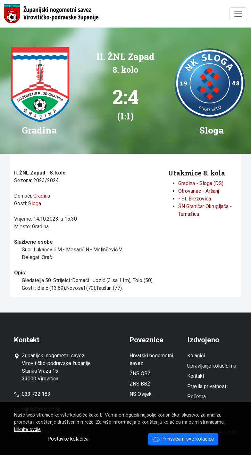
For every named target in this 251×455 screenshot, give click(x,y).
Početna (196, 397)
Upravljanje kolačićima (211, 366)
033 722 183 (32, 394)
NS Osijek (141, 394)
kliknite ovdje (27, 429)
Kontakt (195, 376)
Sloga (34, 203)
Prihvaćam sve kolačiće (183, 439)
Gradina (41, 196)
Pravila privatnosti (207, 386)
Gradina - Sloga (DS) (200, 183)
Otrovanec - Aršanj (198, 191)
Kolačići (196, 356)
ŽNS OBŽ (140, 373)
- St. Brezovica (194, 199)
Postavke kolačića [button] (67, 439)
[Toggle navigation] (238, 13)
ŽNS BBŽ (140, 384)
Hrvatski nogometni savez (151, 359)
